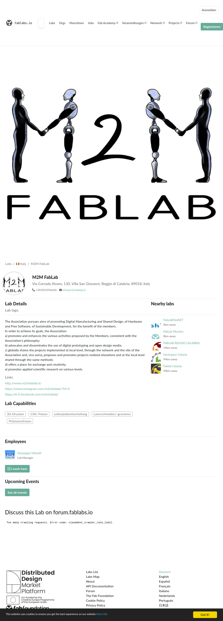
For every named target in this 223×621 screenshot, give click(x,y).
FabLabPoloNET (173, 320)
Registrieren (211, 26)
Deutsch (165, 572)
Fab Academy (108, 23)
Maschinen (76, 23)
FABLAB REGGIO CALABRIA (181, 343)
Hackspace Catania (175, 354)
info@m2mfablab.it (74, 290)
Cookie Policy (95, 600)
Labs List (92, 572)
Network (157, 23)
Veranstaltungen (134, 23)
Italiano (164, 591)
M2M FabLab (40, 264)
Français (164, 586)
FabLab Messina (173, 331)
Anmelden (209, 10)
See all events (17, 492)
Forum (191, 23)
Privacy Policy (95, 605)
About (90, 581)
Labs (52, 23)
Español (164, 581)
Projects (175, 23)
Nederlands (167, 596)
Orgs (62, 23)
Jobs (91, 23)
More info (122, 615)
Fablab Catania (172, 366)
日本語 (163, 605)
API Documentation (100, 586)
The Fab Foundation (100, 596)
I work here (17, 469)
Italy (21, 264)
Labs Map (93, 576)
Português (166, 600)
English (164, 576)
